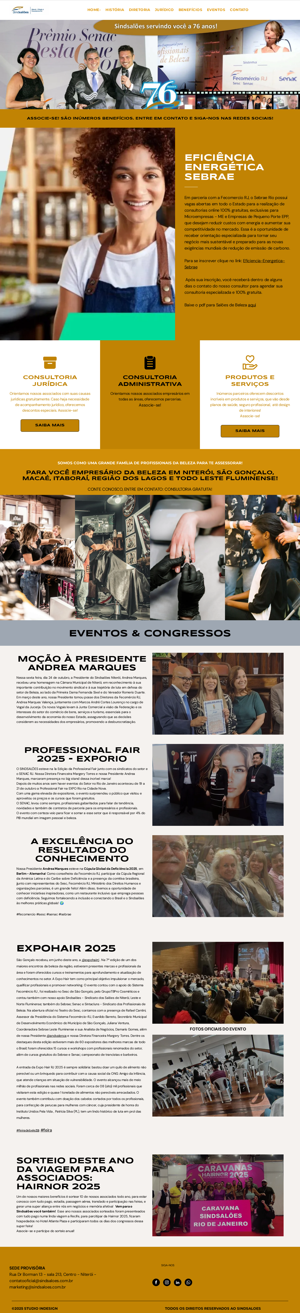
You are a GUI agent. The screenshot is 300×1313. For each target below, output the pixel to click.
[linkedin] (177, 1283)
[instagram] (167, 1283)
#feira (46, 1130)
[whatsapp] (188, 1283)
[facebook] (156, 1283)
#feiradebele (25, 1130)
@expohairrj (90, 960)
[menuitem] (94, 10)
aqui (270, 305)
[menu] (10, 10)
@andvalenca (57, 1036)
